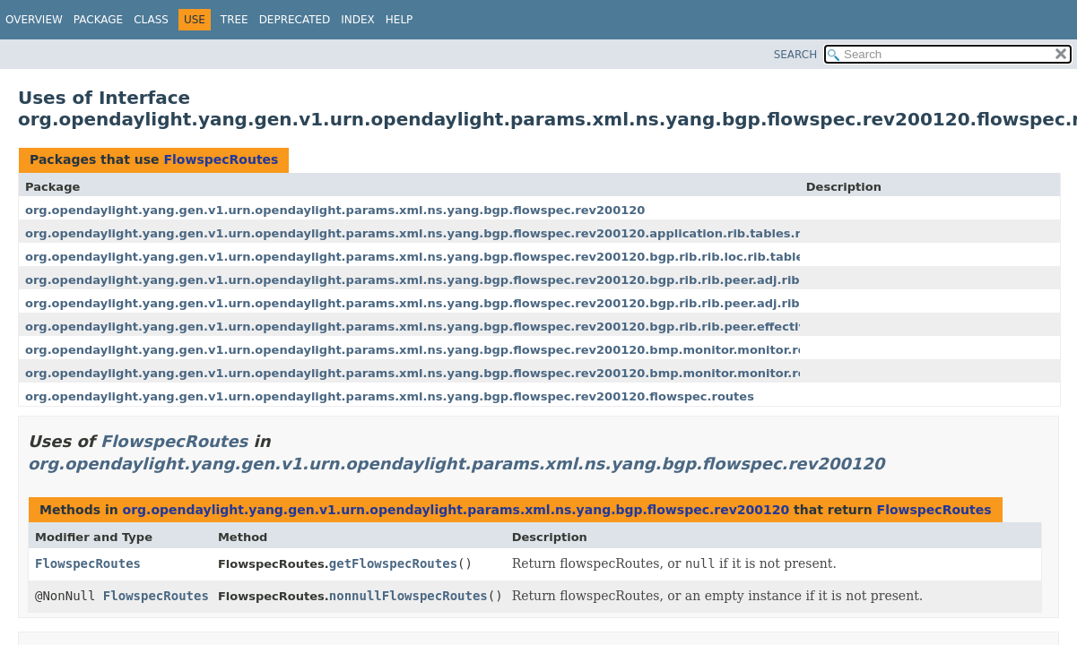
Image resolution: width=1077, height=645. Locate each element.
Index (358, 19)
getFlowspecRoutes (393, 563)
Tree (234, 19)
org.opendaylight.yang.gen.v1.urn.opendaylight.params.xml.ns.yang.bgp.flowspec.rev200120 (335, 210)
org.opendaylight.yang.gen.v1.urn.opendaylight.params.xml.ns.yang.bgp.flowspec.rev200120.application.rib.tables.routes (431, 233)
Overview (34, 19)
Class (151, 19)
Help (399, 19)
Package (98, 19)
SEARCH (796, 54)
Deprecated (295, 19)
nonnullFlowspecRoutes (408, 596)
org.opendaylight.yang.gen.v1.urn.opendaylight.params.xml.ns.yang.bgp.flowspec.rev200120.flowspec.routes (389, 396)
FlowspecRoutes (220, 159)
